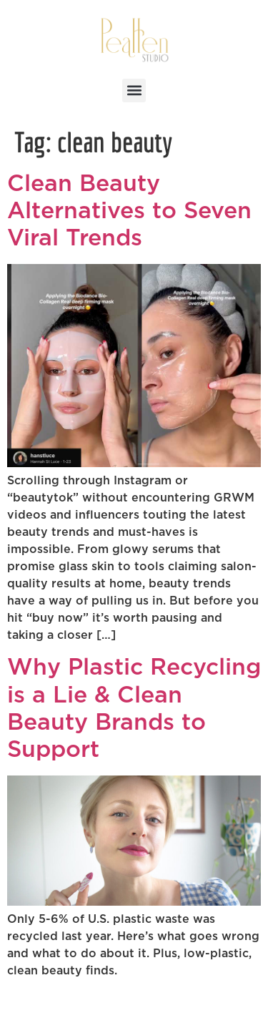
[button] (134, 90)
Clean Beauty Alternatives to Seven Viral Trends (129, 211)
